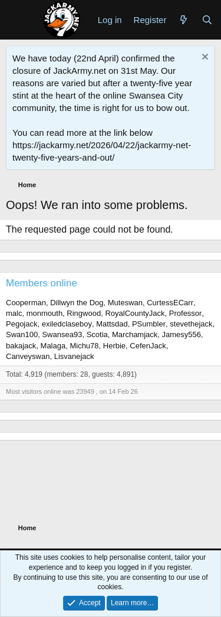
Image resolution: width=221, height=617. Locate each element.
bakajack (21, 345)
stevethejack (191, 323)
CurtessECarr (170, 302)
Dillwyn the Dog (76, 302)
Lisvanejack (74, 356)
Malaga (53, 345)
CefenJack (148, 345)
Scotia (97, 334)
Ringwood (84, 313)
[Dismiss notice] (204, 58)
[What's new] (183, 20)
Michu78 (84, 345)
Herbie (114, 345)
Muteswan (125, 302)
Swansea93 (62, 334)
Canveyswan (28, 356)
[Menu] (16, 19)
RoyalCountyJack (134, 313)
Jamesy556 (181, 334)
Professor (185, 313)
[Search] (207, 20)
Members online (41, 283)
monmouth (44, 313)
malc (14, 313)
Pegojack (21, 323)
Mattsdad (111, 323)
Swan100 (22, 334)
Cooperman (26, 302)
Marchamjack (134, 334)
